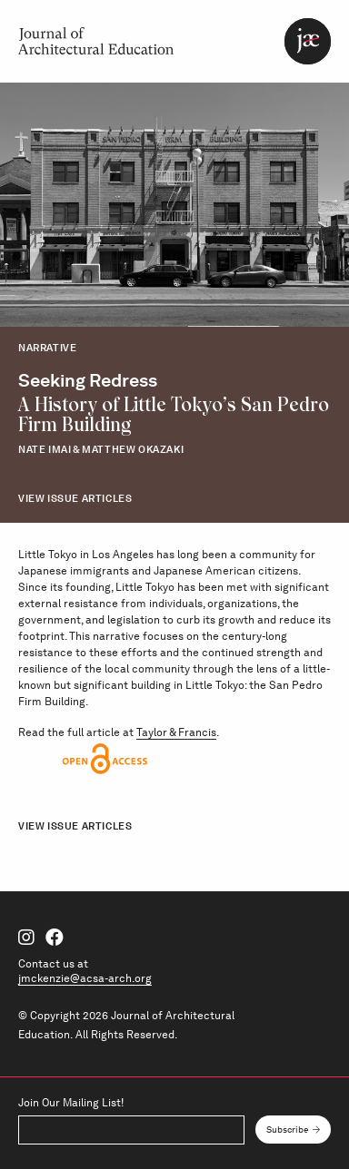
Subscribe (287, 1129)
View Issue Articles (75, 498)
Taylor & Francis (176, 732)
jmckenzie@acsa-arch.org (85, 978)
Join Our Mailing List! (71, 1102)
